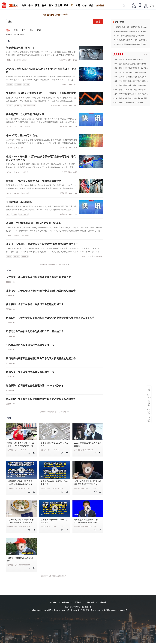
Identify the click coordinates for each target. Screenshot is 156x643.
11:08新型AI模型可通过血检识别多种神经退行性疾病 (133, 85)
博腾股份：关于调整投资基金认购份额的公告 (30, 372)
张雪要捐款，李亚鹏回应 (19, 202)
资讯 (23, 30)
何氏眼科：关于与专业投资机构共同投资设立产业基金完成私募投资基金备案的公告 (50, 318)
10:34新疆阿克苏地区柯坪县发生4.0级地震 (130, 98)
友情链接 (102, 602)
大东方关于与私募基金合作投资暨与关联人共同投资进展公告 (38, 277)
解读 (44, 5)
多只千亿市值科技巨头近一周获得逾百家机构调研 (132, 40)
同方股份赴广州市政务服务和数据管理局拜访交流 (132, 44)
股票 (16, 30)
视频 (39, 30)
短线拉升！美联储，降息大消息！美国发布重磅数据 (33, 181)
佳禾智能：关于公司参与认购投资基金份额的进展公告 (35, 304)
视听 (66, 5)
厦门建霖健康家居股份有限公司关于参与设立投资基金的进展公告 (41, 358)
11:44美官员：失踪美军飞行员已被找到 (128, 59)
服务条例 (65, 602)
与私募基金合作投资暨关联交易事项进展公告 (30, 345)
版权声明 (90, 602)
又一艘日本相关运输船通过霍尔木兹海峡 (129, 36)
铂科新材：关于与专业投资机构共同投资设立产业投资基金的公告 (41, 399)
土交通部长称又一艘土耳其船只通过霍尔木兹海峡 (132, 27)
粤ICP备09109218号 (61, 610)
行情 (84, 5)
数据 (91, 5)
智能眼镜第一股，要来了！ (20, 47)
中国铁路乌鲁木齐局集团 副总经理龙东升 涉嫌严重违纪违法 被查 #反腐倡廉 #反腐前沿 (87, 484)
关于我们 (53, 602)
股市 (51, 5)
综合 (8, 30)
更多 (145, 54)
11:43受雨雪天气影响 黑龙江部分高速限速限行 (131, 64)
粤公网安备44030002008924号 (115, 610)
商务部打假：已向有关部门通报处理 (25, 114)
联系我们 (78, 602)
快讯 (37, 5)
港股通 (58, 5)
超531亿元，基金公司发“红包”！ (23, 135)
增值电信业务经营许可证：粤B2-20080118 (87, 610)
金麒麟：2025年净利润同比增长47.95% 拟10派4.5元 (34, 223)
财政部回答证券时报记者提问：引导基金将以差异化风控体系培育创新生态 (20, 484)
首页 (24, 5)
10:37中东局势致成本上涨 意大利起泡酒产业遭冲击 (133, 94)
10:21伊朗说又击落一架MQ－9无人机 (128, 103)
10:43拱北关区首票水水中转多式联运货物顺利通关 (133, 90)
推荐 (30, 5)
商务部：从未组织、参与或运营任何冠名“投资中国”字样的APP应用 (42, 244)
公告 (31, 30)
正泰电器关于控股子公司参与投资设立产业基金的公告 (35, 331)
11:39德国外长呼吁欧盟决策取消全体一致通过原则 (133, 68)
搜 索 (98, 21)
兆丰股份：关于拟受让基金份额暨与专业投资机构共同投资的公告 (41, 290)
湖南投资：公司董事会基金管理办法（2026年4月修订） (36, 385)
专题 (78, 5)
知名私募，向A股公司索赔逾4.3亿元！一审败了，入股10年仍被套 (41, 93)
